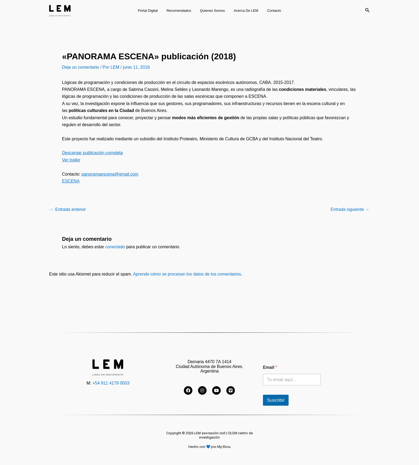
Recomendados (180, 11)
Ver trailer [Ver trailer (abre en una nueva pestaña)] (71, 160)
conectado (115, 247)
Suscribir (276, 400)
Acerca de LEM (244, 11)
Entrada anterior (68, 209)
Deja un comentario (80, 67)
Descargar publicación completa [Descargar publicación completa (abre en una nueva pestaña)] (92, 152)
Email (270, 367)
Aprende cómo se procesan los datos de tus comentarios (187, 274)
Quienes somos (212, 11)
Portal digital (151, 11)
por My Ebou (221, 447)
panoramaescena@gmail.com (110, 174)
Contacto (270, 11)
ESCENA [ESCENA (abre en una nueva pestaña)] (71, 181)
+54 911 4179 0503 (110, 383)
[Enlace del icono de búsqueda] (367, 10)
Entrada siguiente (350, 209)
